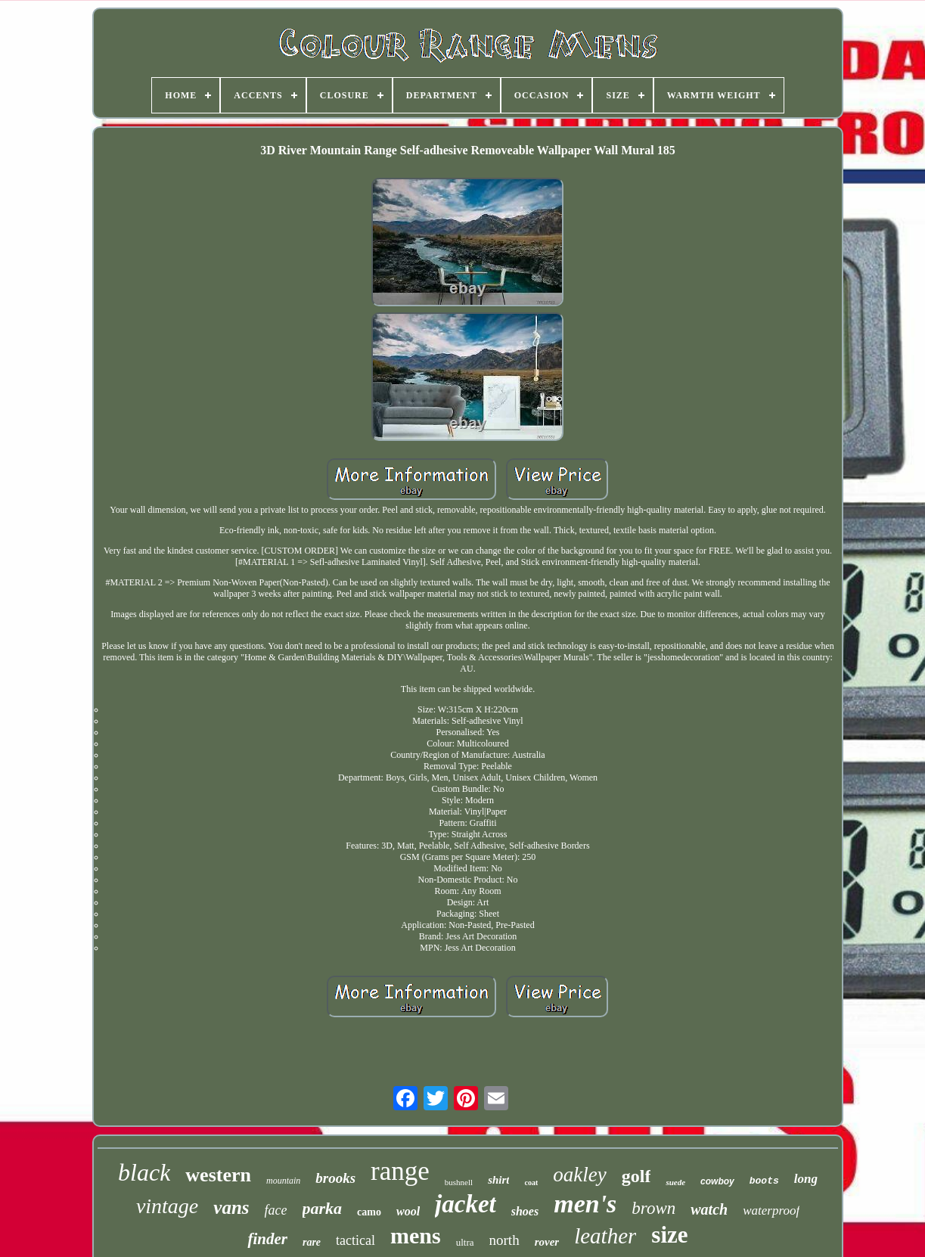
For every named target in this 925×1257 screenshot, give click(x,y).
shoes (525, 1211)
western (218, 1175)
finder (267, 1239)
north (504, 1240)
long (806, 1179)
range (400, 1171)
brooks (335, 1178)
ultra (465, 1242)
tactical (355, 1240)
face (276, 1210)
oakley (579, 1174)
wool (408, 1211)
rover (547, 1242)
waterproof (771, 1210)
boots (764, 1181)
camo (369, 1212)
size (669, 1234)
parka (323, 1208)
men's (585, 1204)
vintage (167, 1206)
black (144, 1172)
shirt (498, 1180)
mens (415, 1235)
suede (675, 1182)
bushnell (459, 1182)
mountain (283, 1180)
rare (312, 1242)
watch (709, 1209)
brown (653, 1208)
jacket (465, 1204)
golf (636, 1176)
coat (531, 1182)
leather (605, 1236)
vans (231, 1207)
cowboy (717, 1181)
